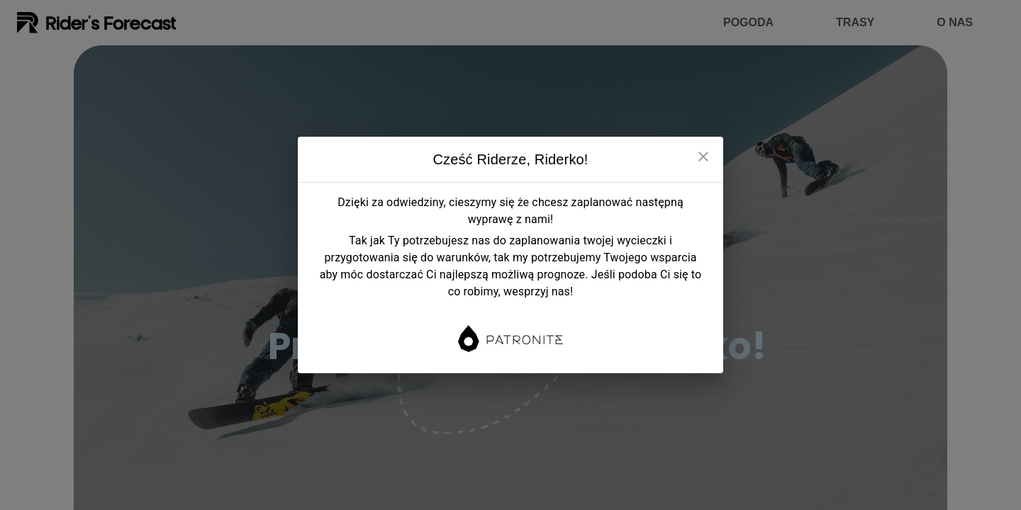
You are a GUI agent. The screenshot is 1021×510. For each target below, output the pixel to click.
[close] (703, 156)
